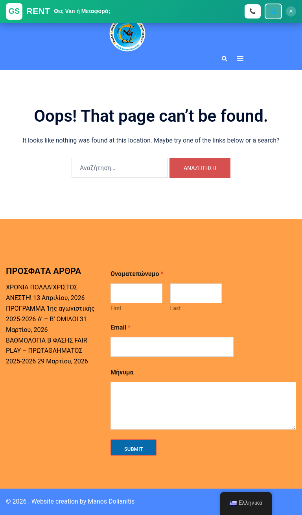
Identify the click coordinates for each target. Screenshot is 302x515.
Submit (133, 449)
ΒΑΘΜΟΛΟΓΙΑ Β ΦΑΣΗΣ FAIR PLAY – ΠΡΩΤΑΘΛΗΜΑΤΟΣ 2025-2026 (46, 351)
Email (120, 327)
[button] (224, 58)
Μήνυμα (122, 372)
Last (175, 308)
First (116, 308)
